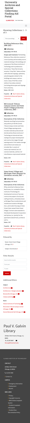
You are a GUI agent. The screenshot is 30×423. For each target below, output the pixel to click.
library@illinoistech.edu (12, 343)
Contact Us (9, 376)
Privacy (11, 396)
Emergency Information (15, 384)
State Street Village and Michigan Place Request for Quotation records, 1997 (15, 173)
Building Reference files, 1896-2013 (13, 44)
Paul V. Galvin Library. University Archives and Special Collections (14, 96)
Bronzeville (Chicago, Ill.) (10, 294)
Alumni (11, 388)
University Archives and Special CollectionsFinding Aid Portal (12, 9)
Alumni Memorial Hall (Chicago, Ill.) (13, 312)
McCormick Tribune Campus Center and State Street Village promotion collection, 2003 (14, 107)
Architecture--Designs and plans (12, 291)
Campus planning (8, 297)
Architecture (7, 288)
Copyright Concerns (14, 398)
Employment (12, 386)
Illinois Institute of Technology (12, 304)
